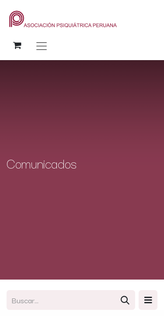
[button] (148, 300)
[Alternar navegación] (41, 45)
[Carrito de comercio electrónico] (17, 45)
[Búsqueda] (125, 300)
